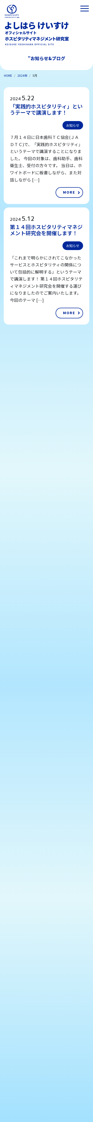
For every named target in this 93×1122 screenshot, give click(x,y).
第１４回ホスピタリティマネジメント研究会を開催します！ (46, 230)
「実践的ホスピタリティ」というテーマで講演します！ (46, 109)
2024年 (22, 75)
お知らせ (72, 125)
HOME (8, 75)
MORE (69, 192)
